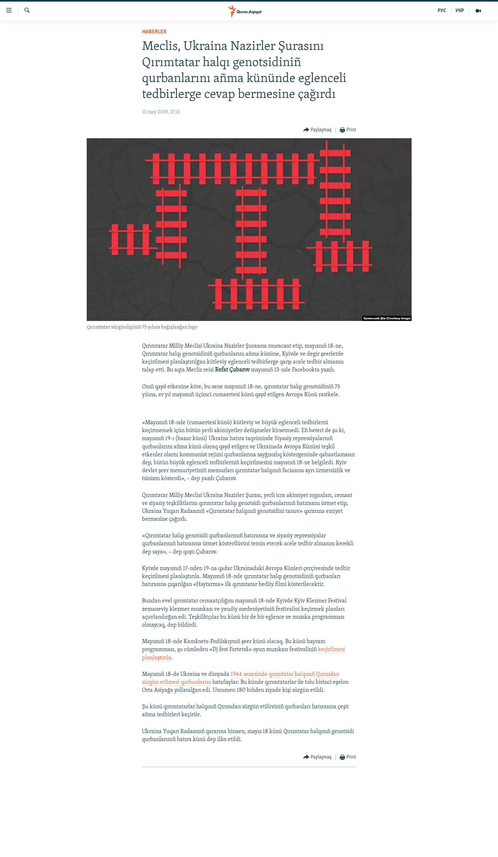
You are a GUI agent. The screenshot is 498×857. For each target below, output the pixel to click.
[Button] (317, 130)
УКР (459, 10)
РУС (442, 10)
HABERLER (154, 32)
